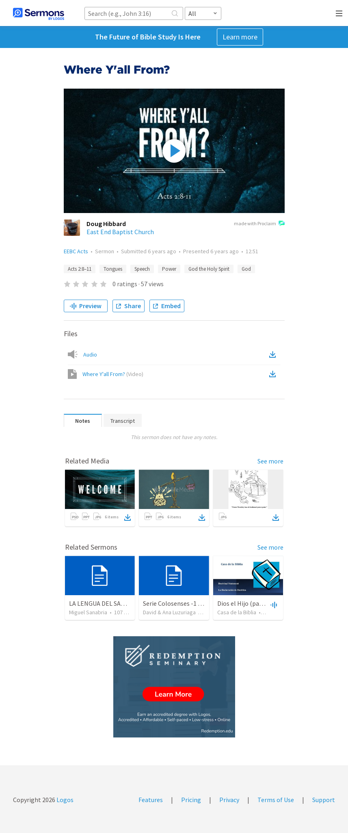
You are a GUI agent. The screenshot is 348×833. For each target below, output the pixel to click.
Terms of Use (275, 800)
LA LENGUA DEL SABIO (100, 603)
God (246, 268)
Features (150, 800)
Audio (90, 354)
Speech (142, 268)
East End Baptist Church (120, 232)
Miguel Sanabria (88, 612)
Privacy (229, 800)
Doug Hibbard (106, 224)
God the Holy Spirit (208, 268)
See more (270, 461)
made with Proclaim (259, 224)
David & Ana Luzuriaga (169, 612)
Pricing (191, 800)
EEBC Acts (76, 251)
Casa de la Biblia (236, 612)
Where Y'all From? (112, 374)
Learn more (240, 36)
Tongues (113, 268)
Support (323, 800)
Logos (64, 800)
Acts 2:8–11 (79, 268)
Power (169, 268)
